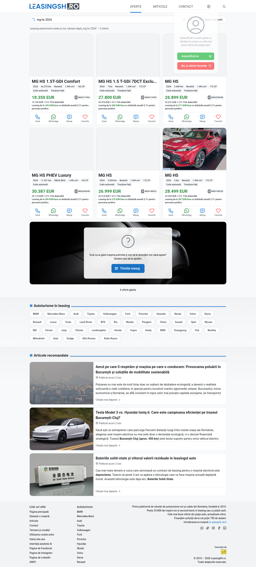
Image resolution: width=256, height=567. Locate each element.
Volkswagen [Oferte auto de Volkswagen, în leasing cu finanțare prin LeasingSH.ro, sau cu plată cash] (83, 530)
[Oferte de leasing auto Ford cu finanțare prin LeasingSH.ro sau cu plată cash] (128, 314)
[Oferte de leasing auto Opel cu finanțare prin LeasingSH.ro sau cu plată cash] (193, 322)
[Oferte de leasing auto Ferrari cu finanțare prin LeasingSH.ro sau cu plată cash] (49, 330)
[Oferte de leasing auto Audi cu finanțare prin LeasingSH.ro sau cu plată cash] (76, 314)
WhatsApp (53, 118)
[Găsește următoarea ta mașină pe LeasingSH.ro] (54, 6)
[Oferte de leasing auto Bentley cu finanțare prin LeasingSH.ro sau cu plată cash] (211, 330)
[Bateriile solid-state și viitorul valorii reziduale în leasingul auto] (128, 474)
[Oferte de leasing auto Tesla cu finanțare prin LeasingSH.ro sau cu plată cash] (68, 322)
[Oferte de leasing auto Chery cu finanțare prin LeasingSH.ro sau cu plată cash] (163, 322)
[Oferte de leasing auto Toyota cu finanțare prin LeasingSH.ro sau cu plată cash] (91, 314)
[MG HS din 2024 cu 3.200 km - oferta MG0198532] (128, 167)
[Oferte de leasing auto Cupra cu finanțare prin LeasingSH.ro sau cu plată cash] (133, 330)
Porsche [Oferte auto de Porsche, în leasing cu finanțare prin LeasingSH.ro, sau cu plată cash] (81, 539)
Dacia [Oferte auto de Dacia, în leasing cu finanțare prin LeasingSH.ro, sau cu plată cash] (80, 557)
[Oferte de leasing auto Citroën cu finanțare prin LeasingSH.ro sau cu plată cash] (79, 330)
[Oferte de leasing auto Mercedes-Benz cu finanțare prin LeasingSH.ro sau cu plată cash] (56, 314)
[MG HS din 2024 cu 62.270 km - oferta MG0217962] (61, 73)
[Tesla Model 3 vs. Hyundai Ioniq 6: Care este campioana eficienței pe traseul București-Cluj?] (128, 428)
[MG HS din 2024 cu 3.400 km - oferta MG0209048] (194, 73)
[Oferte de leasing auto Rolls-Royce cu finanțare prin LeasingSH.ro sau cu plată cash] (111, 338)
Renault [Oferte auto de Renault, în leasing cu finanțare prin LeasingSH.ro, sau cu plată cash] (81, 562)
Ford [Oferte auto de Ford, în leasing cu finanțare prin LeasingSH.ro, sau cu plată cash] (79, 534)
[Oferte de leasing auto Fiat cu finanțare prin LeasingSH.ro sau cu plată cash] (196, 330)
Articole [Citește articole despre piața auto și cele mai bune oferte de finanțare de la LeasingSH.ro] (34, 520)
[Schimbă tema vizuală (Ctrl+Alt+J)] (224, 6)
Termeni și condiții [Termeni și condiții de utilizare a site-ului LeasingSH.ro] (40, 530)
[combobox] (112, 19)
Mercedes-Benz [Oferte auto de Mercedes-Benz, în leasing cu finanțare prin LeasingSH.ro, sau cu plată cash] (85, 516)
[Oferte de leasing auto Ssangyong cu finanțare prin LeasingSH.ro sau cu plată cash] (180, 330)
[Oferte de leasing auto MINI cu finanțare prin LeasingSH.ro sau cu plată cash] (163, 330)
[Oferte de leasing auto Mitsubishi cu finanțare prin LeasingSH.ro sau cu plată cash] (39, 338)
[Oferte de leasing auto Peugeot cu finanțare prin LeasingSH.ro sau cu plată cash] (147, 322)
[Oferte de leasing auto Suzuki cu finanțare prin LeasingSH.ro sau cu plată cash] (179, 322)
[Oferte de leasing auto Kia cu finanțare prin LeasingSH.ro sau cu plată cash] (116, 322)
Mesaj (69, 118)
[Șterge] (184, 19)
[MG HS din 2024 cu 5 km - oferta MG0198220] (194, 167)
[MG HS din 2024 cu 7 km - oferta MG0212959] (128, 73)
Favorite (85, 118)
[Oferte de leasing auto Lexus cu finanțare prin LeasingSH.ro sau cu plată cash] (53, 322)
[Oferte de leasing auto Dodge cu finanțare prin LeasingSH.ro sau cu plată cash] (70, 338)
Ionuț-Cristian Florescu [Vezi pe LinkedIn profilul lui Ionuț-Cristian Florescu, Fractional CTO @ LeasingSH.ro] (223, 552)
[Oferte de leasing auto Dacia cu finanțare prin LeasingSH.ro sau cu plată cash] (207, 314)
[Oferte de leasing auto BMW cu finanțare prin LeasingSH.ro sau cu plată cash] (36, 314)
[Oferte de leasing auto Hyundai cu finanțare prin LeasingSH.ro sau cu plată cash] (161, 314)
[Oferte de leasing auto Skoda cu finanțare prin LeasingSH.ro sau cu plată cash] (178, 314)
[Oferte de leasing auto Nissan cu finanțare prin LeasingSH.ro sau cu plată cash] (208, 322)
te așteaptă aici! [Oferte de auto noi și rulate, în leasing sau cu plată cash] (217, 522)
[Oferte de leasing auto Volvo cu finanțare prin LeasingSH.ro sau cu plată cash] (192, 314)
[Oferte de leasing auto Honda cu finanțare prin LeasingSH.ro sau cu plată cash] (118, 330)
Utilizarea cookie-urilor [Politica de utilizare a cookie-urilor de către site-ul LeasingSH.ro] (42, 534)
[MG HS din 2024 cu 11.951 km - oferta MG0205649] (61, 167)
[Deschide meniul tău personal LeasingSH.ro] (208, 6)
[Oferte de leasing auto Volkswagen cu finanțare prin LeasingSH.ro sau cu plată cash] (110, 314)
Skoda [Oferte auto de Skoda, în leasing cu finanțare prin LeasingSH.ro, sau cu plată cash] (80, 548)
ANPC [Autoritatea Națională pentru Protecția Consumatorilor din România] (33, 562)
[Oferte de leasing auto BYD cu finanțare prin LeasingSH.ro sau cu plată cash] (103, 322)
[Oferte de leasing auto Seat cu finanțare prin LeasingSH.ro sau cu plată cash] (56, 338)
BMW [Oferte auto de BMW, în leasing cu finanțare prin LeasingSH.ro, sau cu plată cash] (80, 511)
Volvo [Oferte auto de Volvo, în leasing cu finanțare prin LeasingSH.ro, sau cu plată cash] (80, 553)
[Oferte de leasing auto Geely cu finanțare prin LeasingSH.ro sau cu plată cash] (148, 330)
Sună (38, 118)
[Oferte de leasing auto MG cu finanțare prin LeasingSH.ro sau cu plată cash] (35, 330)
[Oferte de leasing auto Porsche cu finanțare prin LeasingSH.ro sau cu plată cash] (143, 314)
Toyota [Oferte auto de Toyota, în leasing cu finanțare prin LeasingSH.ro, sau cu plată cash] (80, 525)
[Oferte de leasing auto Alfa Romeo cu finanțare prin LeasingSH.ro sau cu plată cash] (89, 338)
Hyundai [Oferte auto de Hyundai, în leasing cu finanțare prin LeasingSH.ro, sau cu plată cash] (81, 543)
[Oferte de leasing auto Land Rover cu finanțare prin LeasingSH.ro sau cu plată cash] (85, 322)
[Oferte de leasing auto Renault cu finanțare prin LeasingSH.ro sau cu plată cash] (37, 322)
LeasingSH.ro (218, 558)
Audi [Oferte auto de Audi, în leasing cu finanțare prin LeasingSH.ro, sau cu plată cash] (79, 520)
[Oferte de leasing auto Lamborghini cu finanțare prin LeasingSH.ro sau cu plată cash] (98, 330)
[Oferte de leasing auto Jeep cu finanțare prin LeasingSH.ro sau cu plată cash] (64, 330)
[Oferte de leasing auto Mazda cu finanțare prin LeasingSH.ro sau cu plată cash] (130, 322)
